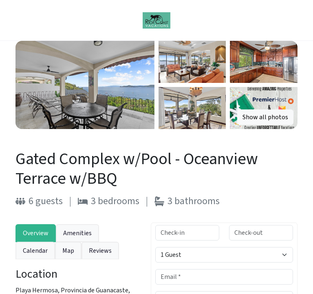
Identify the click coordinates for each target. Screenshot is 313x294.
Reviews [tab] (100, 250)
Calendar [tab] (35, 250)
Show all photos (265, 117)
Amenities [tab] (77, 233)
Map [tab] (68, 250)
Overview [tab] (35, 233)
